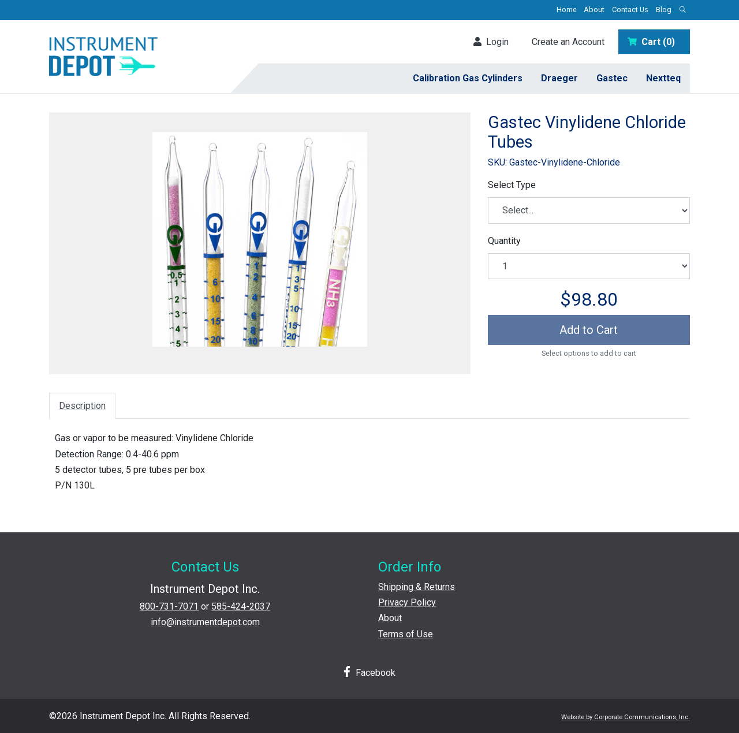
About (594, 9)
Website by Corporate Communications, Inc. (625, 717)
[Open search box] (682, 10)
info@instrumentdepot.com (205, 622)
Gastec (612, 78)
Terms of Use (405, 634)
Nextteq (663, 78)
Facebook (369, 672)
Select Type (512, 184)
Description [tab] (82, 405)
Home (567, 9)
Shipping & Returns (416, 586)
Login (491, 41)
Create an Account (568, 41)
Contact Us (630, 9)
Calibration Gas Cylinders (467, 78)
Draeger (559, 78)
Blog (663, 9)
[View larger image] (260, 239)
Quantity (504, 240)
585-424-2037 (240, 606)
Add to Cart (588, 330)
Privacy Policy (407, 602)
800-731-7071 (169, 606)
